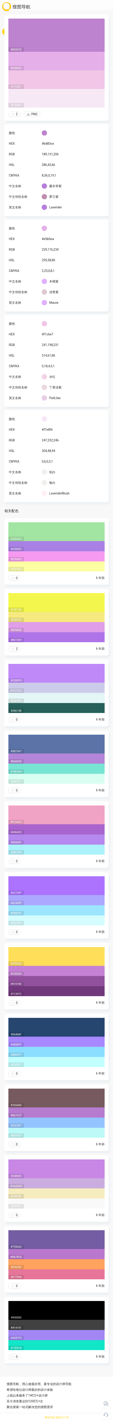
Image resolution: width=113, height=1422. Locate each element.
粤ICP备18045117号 (57, 1417)
